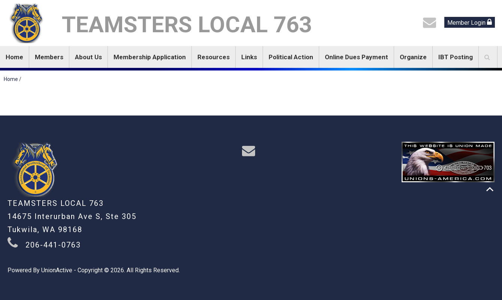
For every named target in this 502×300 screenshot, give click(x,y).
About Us (88, 57)
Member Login (469, 22)
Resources (213, 57)
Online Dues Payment (356, 57)
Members (49, 57)
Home (14, 57)
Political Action (291, 57)
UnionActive (56, 270)
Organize (413, 57)
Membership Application (150, 57)
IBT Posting (455, 57)
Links (249, 57)
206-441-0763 (53, 244)
